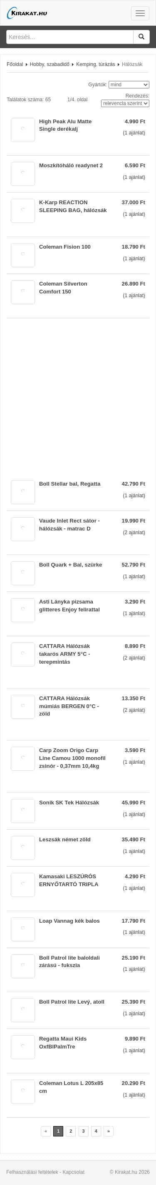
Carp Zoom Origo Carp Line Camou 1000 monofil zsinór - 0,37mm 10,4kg (72, 758)
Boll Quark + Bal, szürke (70, 565)
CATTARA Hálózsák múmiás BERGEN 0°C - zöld (69, 706)
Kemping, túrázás (95, 64)
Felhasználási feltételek (32, 1172)
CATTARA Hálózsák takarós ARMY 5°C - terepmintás (64, 654)
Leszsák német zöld (65, 839)
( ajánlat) (134, 133)
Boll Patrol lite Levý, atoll (71, 1002)
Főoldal (15, 64)
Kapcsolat (73, 1172)
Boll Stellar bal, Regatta (69, 484)
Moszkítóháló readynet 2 (71, 165)
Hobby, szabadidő (49, 64)
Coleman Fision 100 (65, 247)
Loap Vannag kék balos (69, 921)
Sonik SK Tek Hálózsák (69, 802)
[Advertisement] (78, 396)
